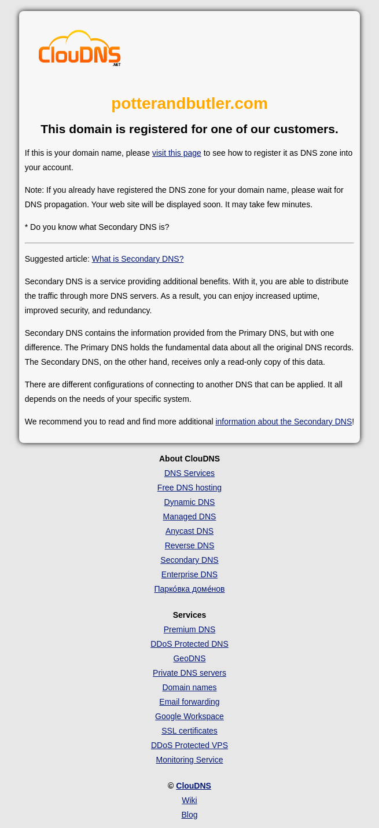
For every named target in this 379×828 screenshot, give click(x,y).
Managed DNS (189, 516)
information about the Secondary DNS (283, 421)
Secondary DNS (189, 560)
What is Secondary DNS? (138, 258)
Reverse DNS (190, 545)
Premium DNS (189, 629)
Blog (189, 814)
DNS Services (189, 473)
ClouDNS (193, 785)
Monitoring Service (189, 759)
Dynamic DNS (189, 502)
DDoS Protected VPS (189, 745)
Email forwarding (189, 701)
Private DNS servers (189, 672)
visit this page (176, 152)
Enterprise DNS (189, 574)
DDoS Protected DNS (189, 644)
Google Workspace (189, 716)
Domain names (189, 687)
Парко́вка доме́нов (189, 588)
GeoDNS (189, 658)
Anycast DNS (189, 531)
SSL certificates (189, 730)
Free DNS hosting (189, 487)
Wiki (189, 800)
